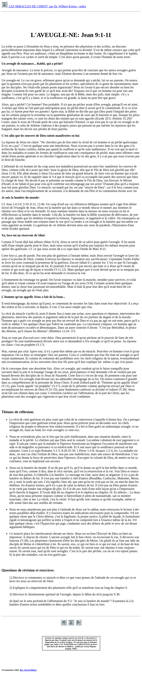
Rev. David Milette (28, 670)
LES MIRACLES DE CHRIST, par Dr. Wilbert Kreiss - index (44, 6)
